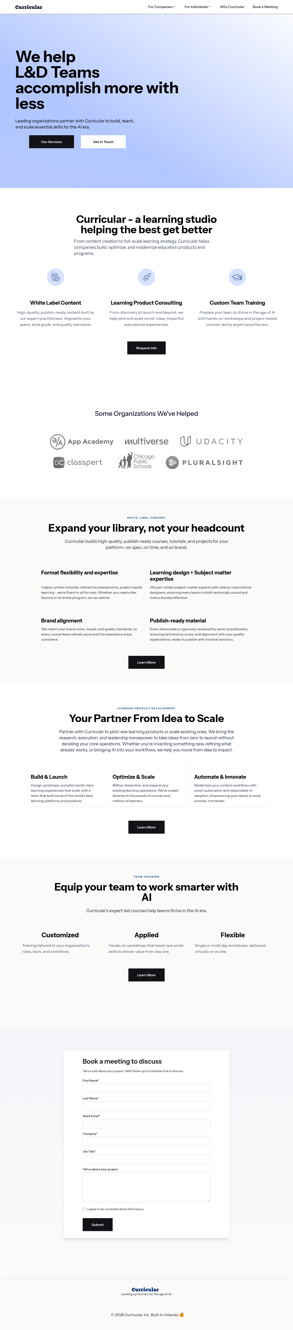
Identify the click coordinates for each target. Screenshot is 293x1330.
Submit (98, 1224)
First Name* (91, 1080)
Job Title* (89, 1151)
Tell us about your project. (100, 1169)
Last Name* (91, 1098)
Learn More (146, 662)
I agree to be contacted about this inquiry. (115, 1209)
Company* (90, 1134)
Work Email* (91, 1116)
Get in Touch (103, 142)
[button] (162, 7)
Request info (146, 348)
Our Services (51, 142)
